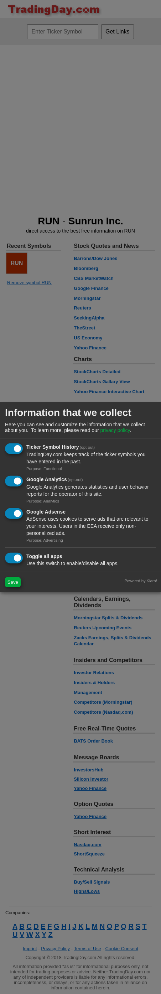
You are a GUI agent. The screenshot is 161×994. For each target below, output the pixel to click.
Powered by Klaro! (140, 580)
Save (12, 582)
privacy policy (115, 430)
